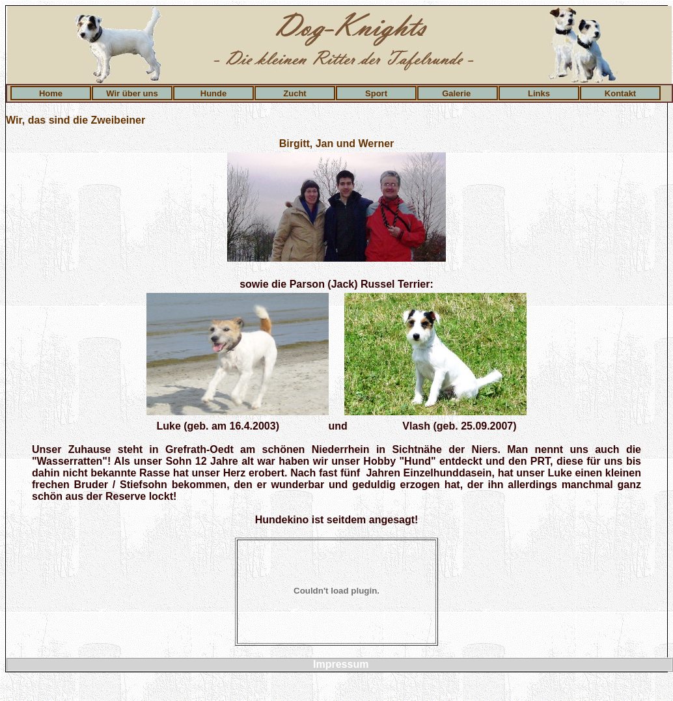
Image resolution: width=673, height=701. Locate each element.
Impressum (340, 664)
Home (50, 93)
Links (539, 93)
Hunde (213, 93)
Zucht (294, 93)
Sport (376, 93)
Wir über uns (132, 93)
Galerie (457, 93)
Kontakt (620, 93)
